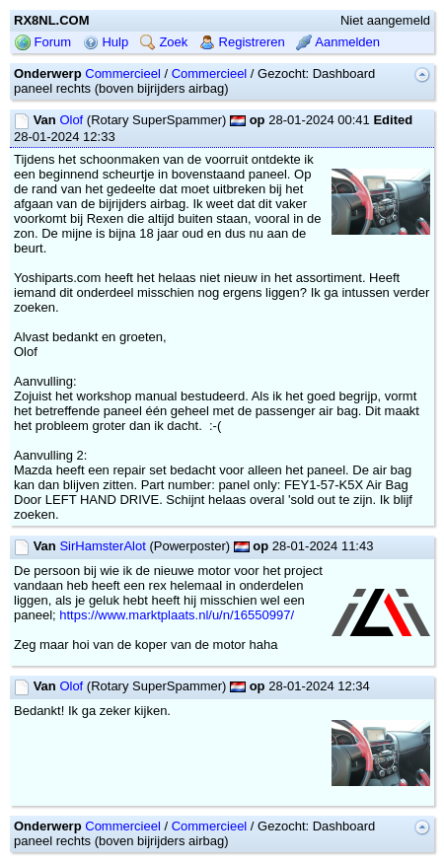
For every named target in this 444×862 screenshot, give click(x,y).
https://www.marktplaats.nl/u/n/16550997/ (176, 615)
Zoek (164, 42)
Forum (43, 42)
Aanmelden (338, 42)
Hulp (105, 42)
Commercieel (123, 73)
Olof (71, 119)
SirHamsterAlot (102, 546)
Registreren (242, 42)
